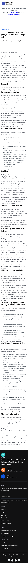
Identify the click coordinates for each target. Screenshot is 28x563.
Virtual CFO (4, 543)
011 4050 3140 (13, 12)
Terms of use (23, 500)
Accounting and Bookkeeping (9, 545)
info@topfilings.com (14, 14)
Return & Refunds (6, 523)
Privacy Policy (6, 502)
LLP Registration (5, 533)
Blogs (2, 512)
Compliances (4, 548)
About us (3, 509)
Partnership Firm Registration (9, 536)
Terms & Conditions (6, 518)
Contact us (4, 515)
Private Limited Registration (8, 530)
